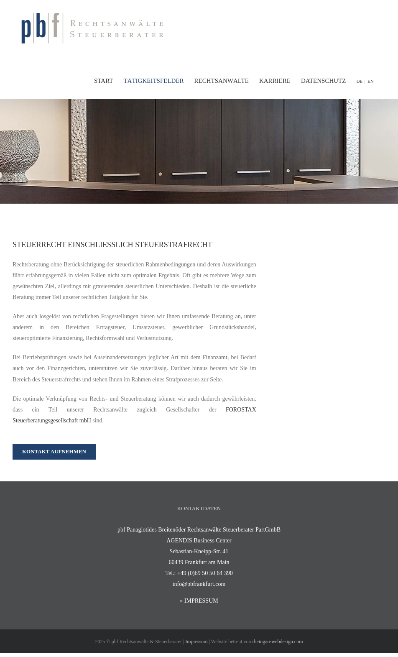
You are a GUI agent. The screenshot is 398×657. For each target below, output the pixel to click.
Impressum (196, 641)
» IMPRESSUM (199, 601)
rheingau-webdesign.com (278, 641)
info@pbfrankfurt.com (199, 584)
